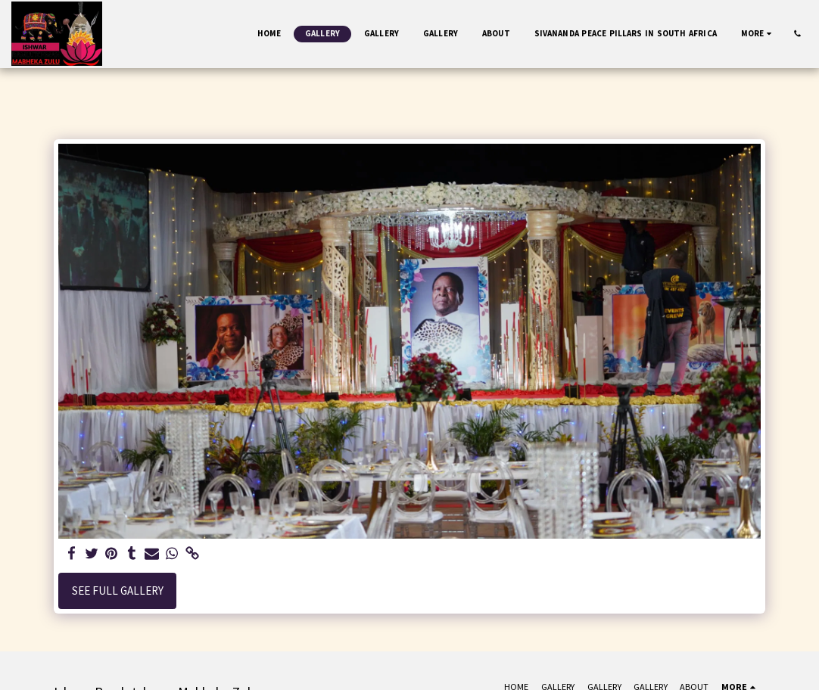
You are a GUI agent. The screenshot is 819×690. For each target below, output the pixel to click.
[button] (797, 34)
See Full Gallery (117, 590)
